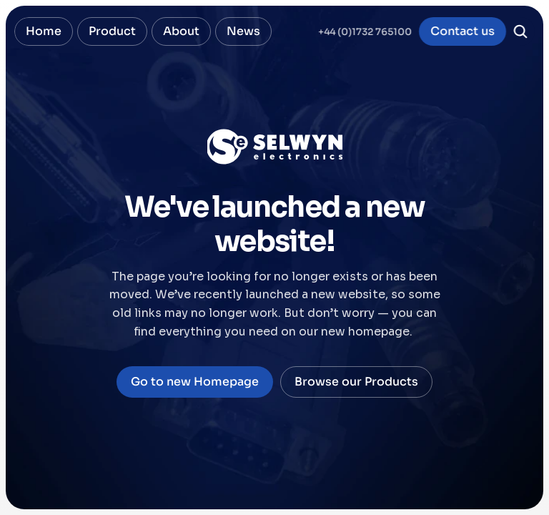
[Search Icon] (520, 31)
